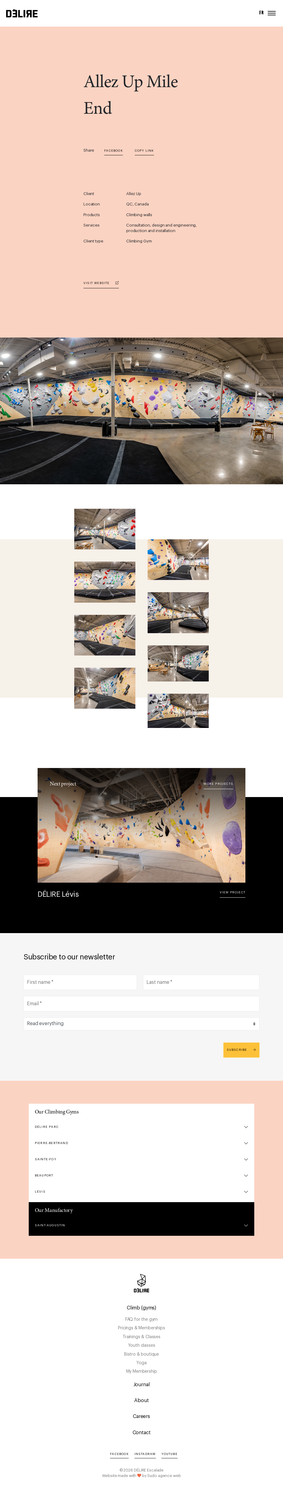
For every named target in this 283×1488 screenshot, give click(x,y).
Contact (142, 1432)
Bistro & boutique (141, 1354)
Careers (141, 1416)
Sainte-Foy (45, 1159)
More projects (218, 783)
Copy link (144, 150)
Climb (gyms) (141, 1307)
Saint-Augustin (50, 1225)
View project (232, 892)
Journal (142, 1384)
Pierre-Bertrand (51, 1143)
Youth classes (141, 1345)
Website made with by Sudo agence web (141, 1476)
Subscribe (241, 1049)
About (141, 1400)
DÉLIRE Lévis (58, 894)
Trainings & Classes (141, 1337)
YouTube (169, 1454)
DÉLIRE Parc (47, 1126)
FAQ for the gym (141, 1319)
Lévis (40, 1191)
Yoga (141, 1363)
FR (261, 13)
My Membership (141, 1371)
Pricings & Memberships (141, 1328)
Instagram (145, 1454)
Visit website (101, 283)
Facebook (113, 150)
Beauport (44, 1175)
